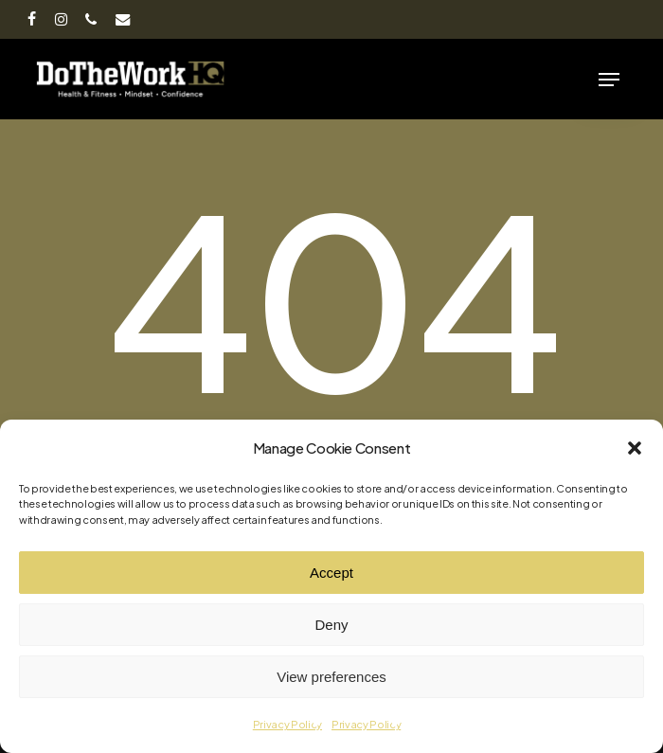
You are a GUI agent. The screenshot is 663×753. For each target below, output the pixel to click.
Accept (331, 573)
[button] (634, 448)
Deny (331, 625)
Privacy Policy (287, 724)
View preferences (331, 677)
